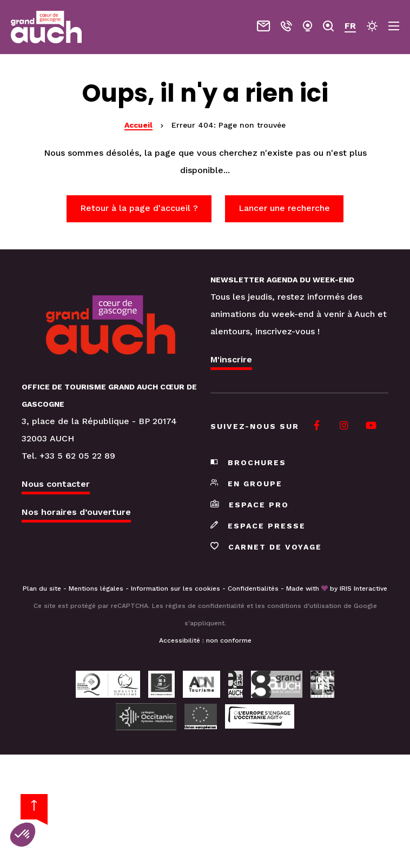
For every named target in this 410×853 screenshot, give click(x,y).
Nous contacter (56, 484)
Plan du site (42, 588)
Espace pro (249, 504)
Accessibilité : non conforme (205, 640)
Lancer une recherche (284, 208)
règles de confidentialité (205, 606)
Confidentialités (253, 588)
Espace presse (258, 525)
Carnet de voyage (266, 547)
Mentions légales (96, 588)
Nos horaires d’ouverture (76, 512)
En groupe (246, 483)
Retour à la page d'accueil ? (139, 208)
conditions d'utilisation (304, 606)
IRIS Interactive (363, 588)
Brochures (248, 462)
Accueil (138, 125)
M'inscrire (231, 359)
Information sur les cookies (175, 588)
